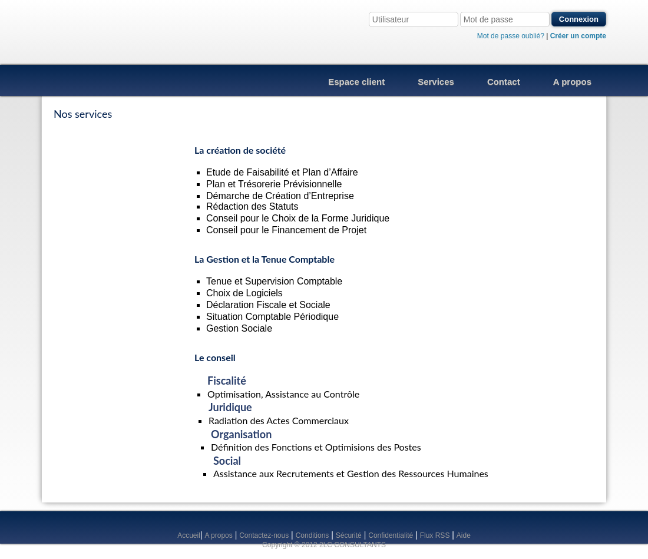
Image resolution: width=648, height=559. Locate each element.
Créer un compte (578, 36)
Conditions (312, 535)
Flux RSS (435, 535)
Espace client (356, 82)
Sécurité (349, 535)
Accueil (188, 535)
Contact (503, 82)
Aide (464, 535)
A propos (572, 82)
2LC (104, 32)
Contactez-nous (264, 535)
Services (436, 82)
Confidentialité (390, 535)
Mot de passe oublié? (510, 36)
